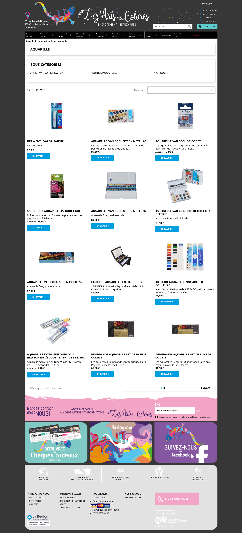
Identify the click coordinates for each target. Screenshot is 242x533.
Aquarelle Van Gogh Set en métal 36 (118, 211)
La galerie (207, 18)
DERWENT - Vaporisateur (45, 141)
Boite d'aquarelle (104, 72)
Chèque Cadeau (100, 497)
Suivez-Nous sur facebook (105, 510)
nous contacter (174, 499)
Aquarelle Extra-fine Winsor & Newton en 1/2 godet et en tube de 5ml (56, 356)
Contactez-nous (209, 21)
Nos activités (208, 14)
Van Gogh (161, 72)
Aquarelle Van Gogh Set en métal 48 (118, 141)
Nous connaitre (36, 497)
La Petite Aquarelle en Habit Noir (116, 282)
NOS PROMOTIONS (133, 497)
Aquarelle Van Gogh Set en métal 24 (54, 282)
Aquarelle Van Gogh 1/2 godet (178, 141)
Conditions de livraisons (73, 507)
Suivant (207, 388)
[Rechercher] (172, 26)
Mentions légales (69, 497)
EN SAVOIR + (38, 156)
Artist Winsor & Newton (47, 72)
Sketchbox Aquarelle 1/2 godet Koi (53, 211)
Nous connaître (209, 10)
